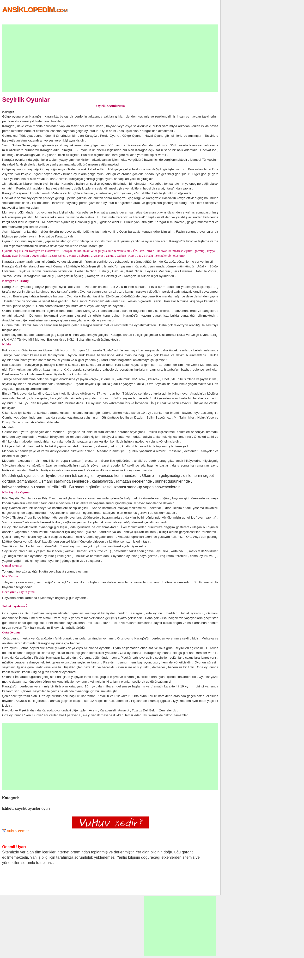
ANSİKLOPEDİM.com (34, 9)
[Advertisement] (110, 58)
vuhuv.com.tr (18, 831)
